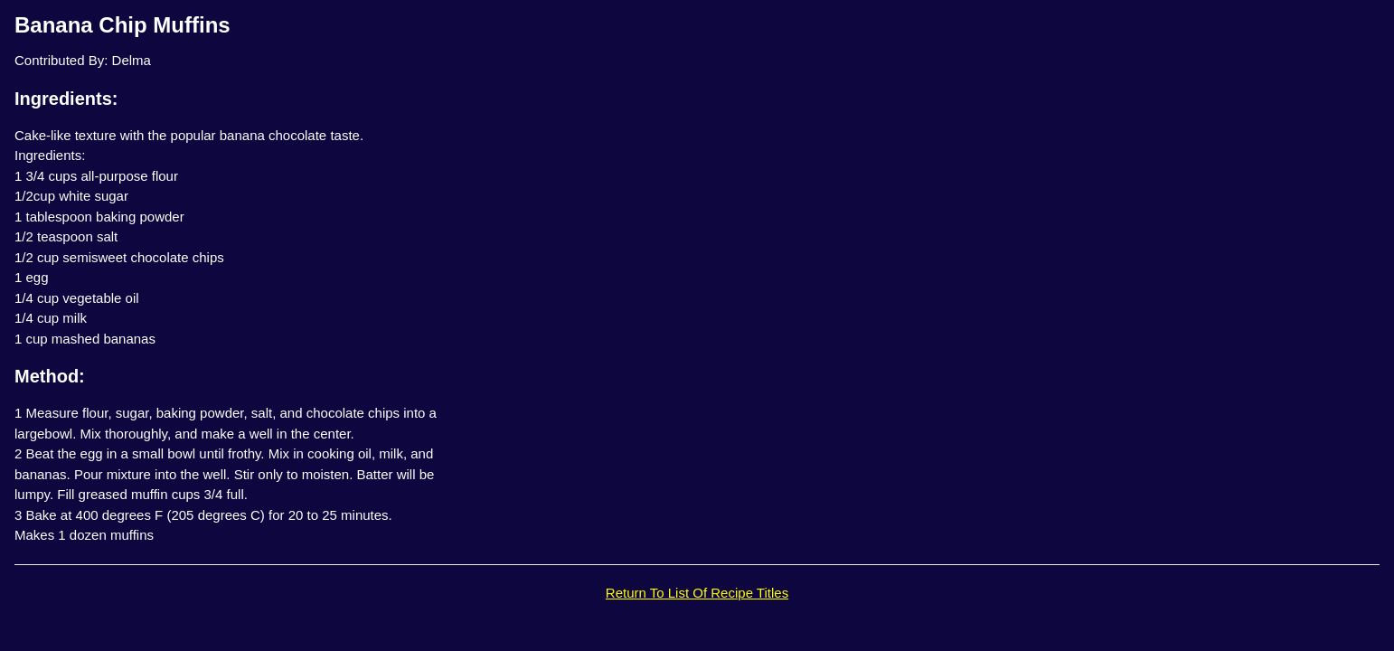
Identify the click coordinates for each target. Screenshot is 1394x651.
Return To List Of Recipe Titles (697, 592)
